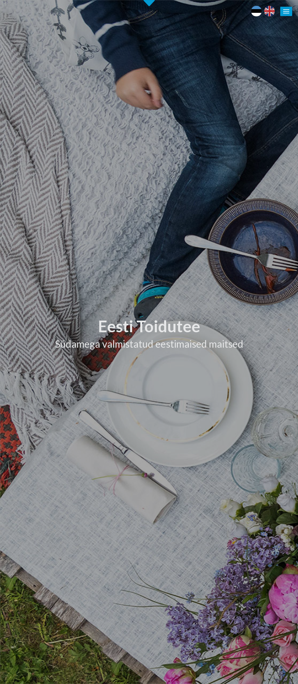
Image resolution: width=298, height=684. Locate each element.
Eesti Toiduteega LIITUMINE (196, 475)
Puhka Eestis (245, 489)
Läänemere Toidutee (252, 496)
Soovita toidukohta (186, 516)
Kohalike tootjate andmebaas (261, 502)
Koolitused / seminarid (190, 509)
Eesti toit (242, 475)
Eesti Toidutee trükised (190, 502)
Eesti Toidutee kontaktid (191, 496)
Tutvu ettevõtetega (185, 284)
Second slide (149, 3)
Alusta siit (20, 433)
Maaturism (243, 482)
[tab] (225, 260)
